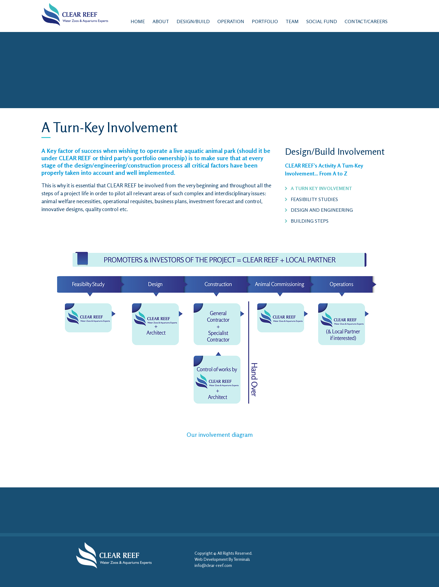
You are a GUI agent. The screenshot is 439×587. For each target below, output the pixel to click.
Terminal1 (242, 559)
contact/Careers (366, 21)
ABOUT (161, 21)
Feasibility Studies (314, 199)
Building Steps (309, 221)
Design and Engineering (322, 210)
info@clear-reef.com (213, 565)
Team (292, 21)
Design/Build (193, 21)
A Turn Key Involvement (321, 188)
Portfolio (265, 21)
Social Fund (321, 21)
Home (138, 21)
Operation (230, 21)
